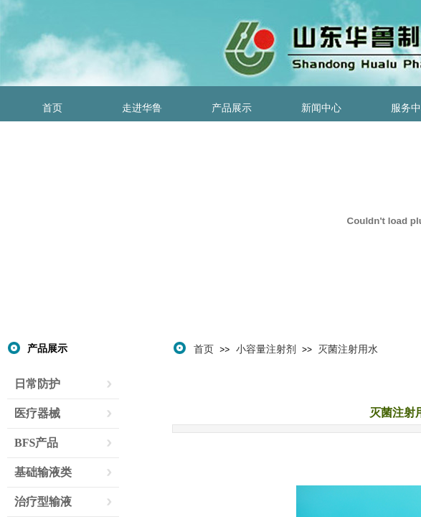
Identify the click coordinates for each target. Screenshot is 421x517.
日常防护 (37, 384)
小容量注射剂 (266, 349)
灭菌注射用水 (348, 349)
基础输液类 (43, 472)
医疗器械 (37, 413)
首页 (52, 108)
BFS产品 (36, 443)
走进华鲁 (142, 108)
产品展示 (232, 108)
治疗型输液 (43, 501)
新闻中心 (321, 108)
